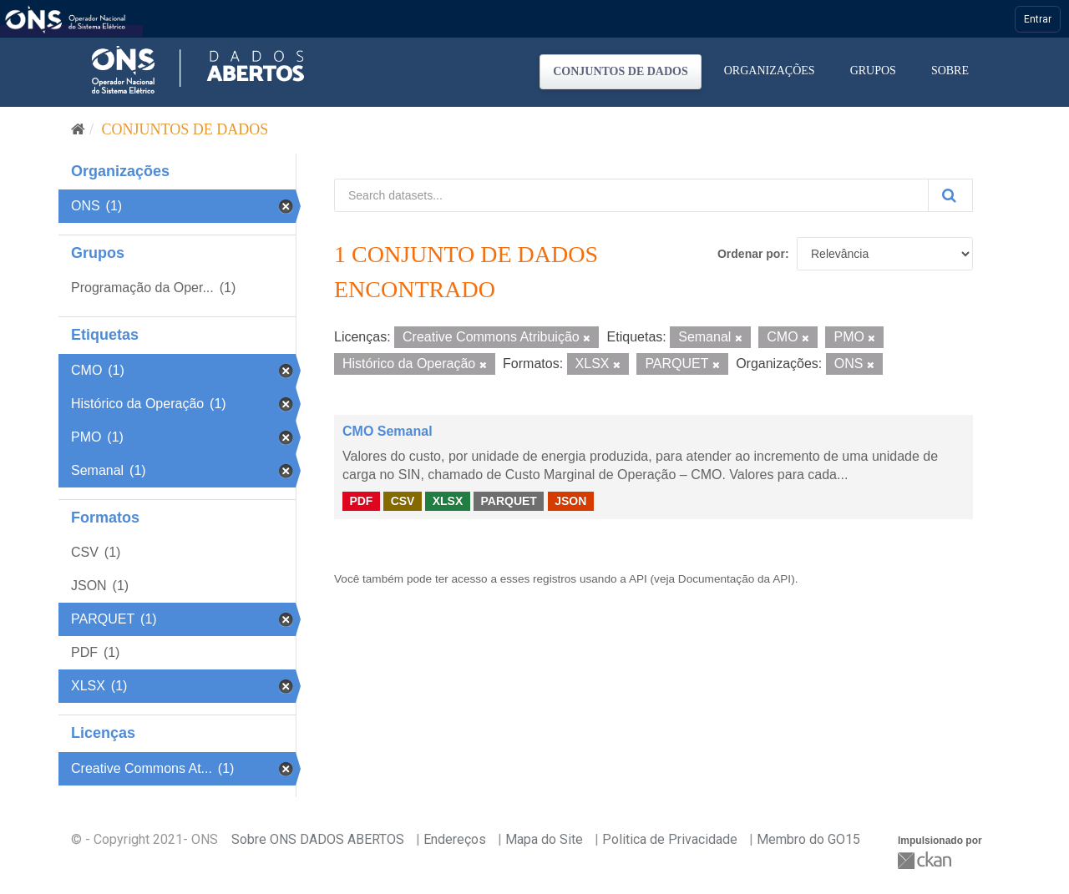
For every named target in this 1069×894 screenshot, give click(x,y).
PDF (360, 501)
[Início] (78, 129)
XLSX (448, 501)
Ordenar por (751, 253)
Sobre (950, 70)
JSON (570, 501)
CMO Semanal (387, 431)
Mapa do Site (544, 839)
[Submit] (950, 195)
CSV (403, 501)
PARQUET (508, 501)
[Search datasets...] (631, 195)
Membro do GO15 (808, 839)
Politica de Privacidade (669, 839)
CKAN (926, 860)
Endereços (454, 839)
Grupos (873, 70)
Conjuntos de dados (620, 71)
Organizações (769, 70)
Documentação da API (734, 579)
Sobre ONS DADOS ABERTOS (317, 839)
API (638, 579)
